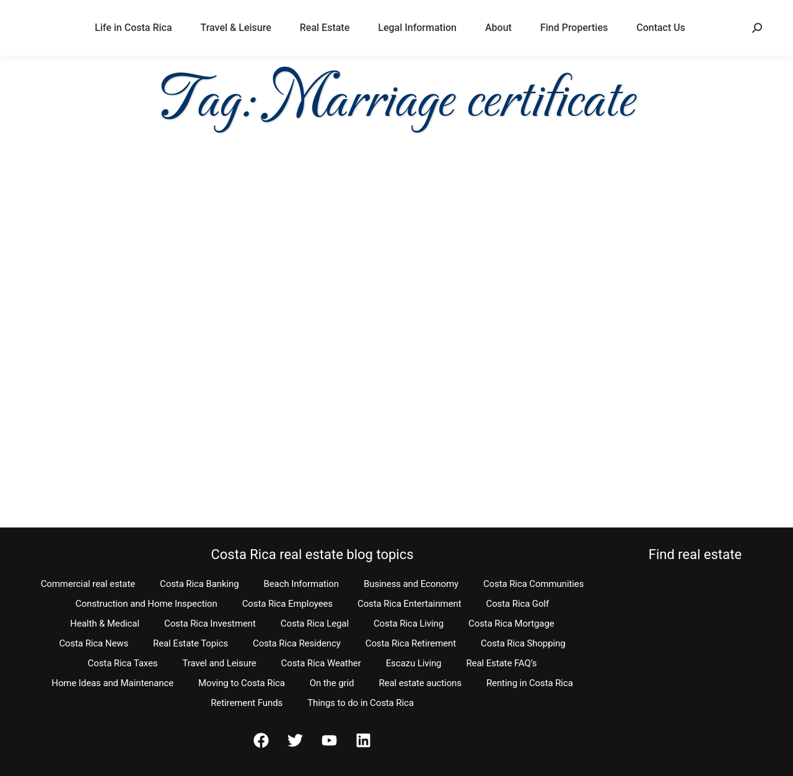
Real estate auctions (420, 683)
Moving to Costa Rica (241, 683)
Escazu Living (414, 663)
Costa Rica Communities (533, 583)
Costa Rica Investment (210, 623)
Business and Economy (411, 583)
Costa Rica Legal (315, 623)
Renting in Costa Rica (529, 683)
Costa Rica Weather (321, 663)
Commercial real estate (88, 583)
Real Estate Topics (190, 643)
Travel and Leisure (219, 663)
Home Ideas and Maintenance (112, 683)
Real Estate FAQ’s (501, 663)
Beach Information (301, 583)
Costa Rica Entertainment (409, 603)
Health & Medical (104, 623)
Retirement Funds (247, 702)
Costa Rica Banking (199, 583)
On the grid (332, 683)
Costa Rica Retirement (411, 643)
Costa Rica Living (409, 623)
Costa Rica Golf (518, 603)
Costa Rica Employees (287, 603)
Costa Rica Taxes (123, 663)
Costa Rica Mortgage (511, 623)
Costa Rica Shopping (523, 643)
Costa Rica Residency (297, 643)
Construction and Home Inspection (146, 603)
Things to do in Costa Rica (360, 702)
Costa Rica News (93, 643)
